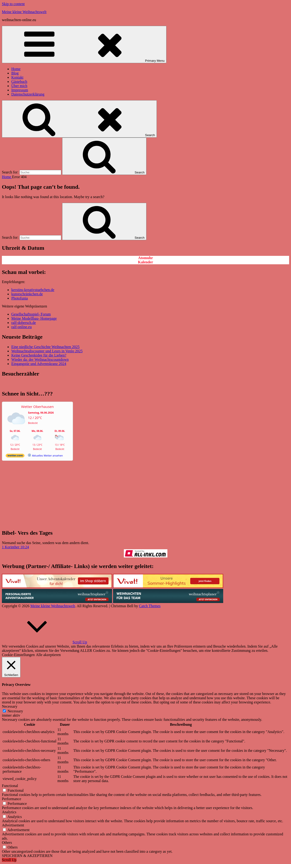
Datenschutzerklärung (27, 94)
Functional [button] (10, 786)
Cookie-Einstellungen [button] (18, 655)
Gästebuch (19, 82)
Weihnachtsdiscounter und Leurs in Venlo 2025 (47, 351)
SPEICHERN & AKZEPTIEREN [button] (27, 856)
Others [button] (7, 843)
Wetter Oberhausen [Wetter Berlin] (37, 406)
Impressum (19, 90)
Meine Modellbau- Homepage (34, 318)
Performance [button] (11, 799)
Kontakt (17, 77)
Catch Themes (150, 606)
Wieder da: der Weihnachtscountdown (40, 359)
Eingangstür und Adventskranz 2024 (38, 364)
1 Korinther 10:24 (15, 547)
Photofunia (19, 298)
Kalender (145, 262)
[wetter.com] (15, 456)
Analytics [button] (9, 812)
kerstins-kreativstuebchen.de (32, 290)
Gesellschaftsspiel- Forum (31, 314)
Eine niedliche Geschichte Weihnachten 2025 (45, 347)
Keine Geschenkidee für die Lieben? (38, 355)
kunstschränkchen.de (27, 294)
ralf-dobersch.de (23, 323)
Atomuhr (145, 258)
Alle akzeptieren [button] (48, 655)
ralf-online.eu (21, 327)
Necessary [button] (9, 706)
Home (15, 69)
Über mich (19, 86)
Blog (15, 73)
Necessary (15, 711)
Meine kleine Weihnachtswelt (24, 12)
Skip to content (13, 4)
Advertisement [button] (13, 825)
